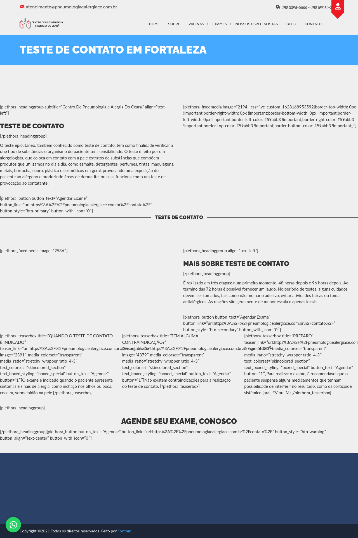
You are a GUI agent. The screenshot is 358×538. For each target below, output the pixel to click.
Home (154, 24)
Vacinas (196, 24)
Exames (219, 24)
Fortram (124, 530)
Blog (291, 24)
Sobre (174, 24)
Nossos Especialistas (256, 24)
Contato (313, 24)
